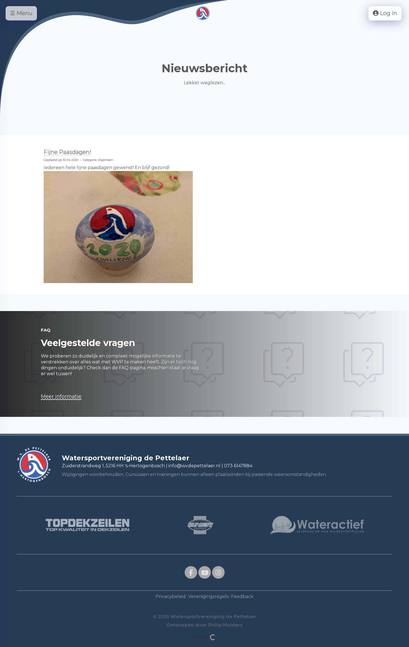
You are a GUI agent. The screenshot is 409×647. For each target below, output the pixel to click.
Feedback (242, 596)
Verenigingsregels (208, 596)
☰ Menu (21, 13)
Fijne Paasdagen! (67, 152)
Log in (385, 13)
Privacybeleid (171, 596)
